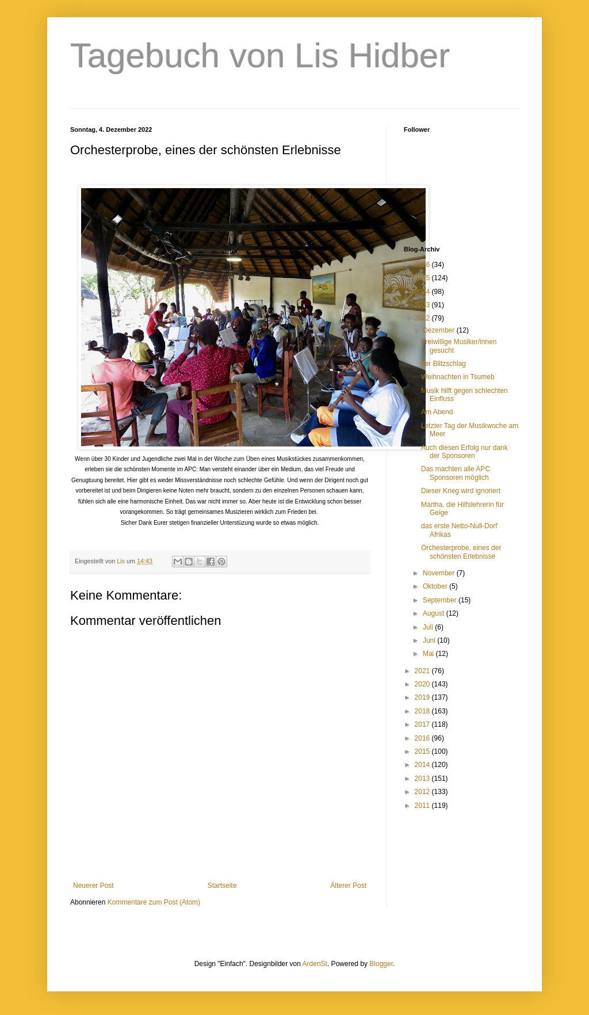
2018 (423, 711)
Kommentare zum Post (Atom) (154, 902)
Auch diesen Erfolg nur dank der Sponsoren (464, 452)
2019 (423, 697)
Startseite (222, 886)
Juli (429, 627)
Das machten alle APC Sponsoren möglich (455, 473)
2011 (423, 806)
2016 (423, 738)
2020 (423, 684)
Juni (430, 640)
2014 (423, 765)
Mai (429, 654)
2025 (423, 278)
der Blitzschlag (443, 364)
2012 (423, 792)
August (434, 613)
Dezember (440, 330)
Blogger (381, 964)
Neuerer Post (93, 886)
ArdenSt (315, 964)
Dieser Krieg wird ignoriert (460, 491)
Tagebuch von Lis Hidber (260, 55)
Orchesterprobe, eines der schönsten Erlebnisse (461, 552)
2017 (423, 724)
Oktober (436, 586)
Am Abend (437, 412)
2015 (423, 751)
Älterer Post (348, 886)
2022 (423, 318)
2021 (423, 671)
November (440, 573)
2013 (423, 778)
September (440, 600)
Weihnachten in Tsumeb (458, 377)
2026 (423, 265)
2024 (423, 292)
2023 (423, 305)
